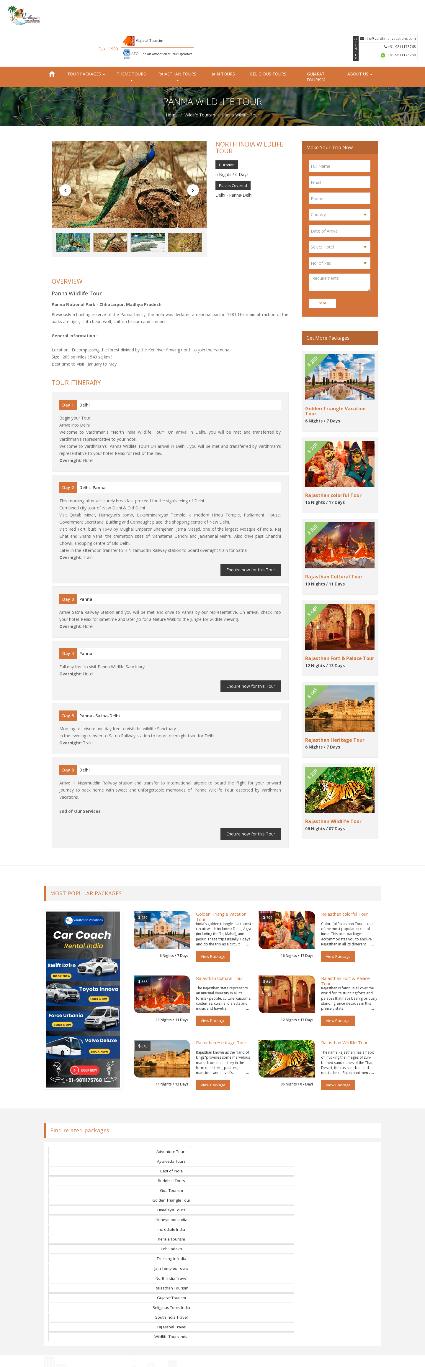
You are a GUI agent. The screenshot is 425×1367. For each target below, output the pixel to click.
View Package (213, 918)
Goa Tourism (89, 1124)
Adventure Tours (89, 1114)
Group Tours (173, 1276)
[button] (62, 158)
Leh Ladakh (254, 1134)
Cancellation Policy (300, 1358)
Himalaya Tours (253, 1124)
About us (169, 1250)
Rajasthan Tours (176, 1258)
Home (172, 82)
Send (323, 270)
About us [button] (359, 41)
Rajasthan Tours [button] (177, 43)
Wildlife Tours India (336, 1154)
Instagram (230, 1303)
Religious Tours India (89, 1154)
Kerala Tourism (171, 1134)
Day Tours (171, 1285)
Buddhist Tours (335, 1114)
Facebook (229, 1250)
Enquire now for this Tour (252, 539)
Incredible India (89, 1134)
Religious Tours (268, 41)
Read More (60, 1321)
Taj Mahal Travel (254, 1154)
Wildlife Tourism (199, 82)
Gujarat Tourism (315, 44)
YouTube (229, 1276)
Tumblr (227, 1294)
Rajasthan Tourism (254, 1144)
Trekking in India (335, 1134)
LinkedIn (229, 1285)
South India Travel (171, 1154)
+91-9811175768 (403, 16)
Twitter (227, 1258)
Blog (165, 1303)
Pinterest (229, 1267)
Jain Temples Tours (89, 1144)
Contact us (171, 1294)
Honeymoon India (336, 1124)
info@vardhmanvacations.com (391, 8)
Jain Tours (223, 41)
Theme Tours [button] (131, 43)
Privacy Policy (241, 1358)
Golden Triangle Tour (171, 1124)
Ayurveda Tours (171, 1114)
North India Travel (171, 1144)
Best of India (253, 1114)
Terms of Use (268, 1358)
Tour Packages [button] (86, 41)
